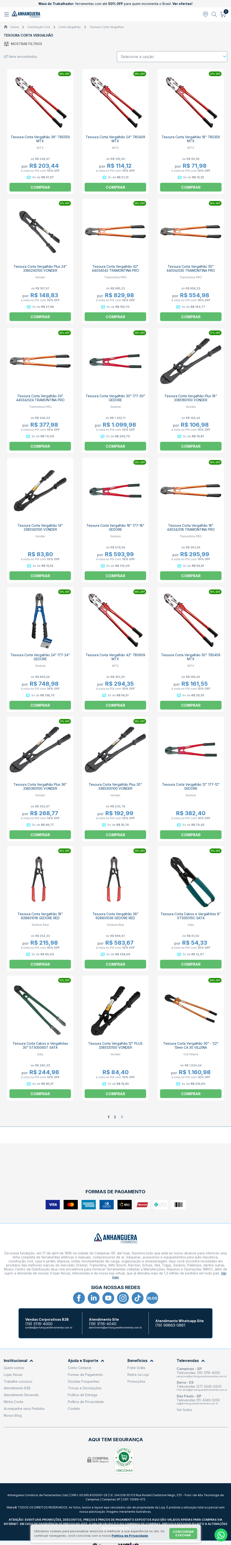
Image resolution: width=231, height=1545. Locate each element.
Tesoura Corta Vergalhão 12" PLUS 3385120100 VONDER (115, 1045)
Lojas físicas (13, 1375)
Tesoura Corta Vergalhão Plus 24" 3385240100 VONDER (40, 268)
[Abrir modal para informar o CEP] (205, 14)
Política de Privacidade (86, 1402)
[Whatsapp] (220, 1534)
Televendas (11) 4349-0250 (198, 1400)
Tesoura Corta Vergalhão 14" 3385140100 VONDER (40, 527)
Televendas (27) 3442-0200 (199, 1386)
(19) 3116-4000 (38, 1324)
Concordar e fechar (183, 1533)
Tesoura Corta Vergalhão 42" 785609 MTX (115, 657)
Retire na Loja (138, 1375)
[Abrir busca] (214, 14)
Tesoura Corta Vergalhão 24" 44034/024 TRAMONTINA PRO (40, 398)
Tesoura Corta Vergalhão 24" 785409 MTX (115, 139)
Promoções (136, 1381)
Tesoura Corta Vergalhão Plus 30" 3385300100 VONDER (115, 786)
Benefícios (140, 1360)
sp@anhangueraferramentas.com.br (197, 1403)
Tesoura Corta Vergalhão (106, 27)
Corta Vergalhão (70, 27)
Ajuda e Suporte (86, 1360)
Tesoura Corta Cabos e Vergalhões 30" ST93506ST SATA (40, 1045)
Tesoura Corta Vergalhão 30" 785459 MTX (190, 657)
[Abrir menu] (7, 14)
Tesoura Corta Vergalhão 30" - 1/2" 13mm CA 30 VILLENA (190, 1045)
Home (14, 27)
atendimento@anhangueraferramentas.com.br (115, 1327)
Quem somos (14, 1368)
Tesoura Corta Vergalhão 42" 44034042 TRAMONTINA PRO (115, 268)
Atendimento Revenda (21, 1395)
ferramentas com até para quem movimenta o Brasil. (115, 4)
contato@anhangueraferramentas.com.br (48, 1327)
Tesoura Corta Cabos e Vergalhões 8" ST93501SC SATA (191, 916)
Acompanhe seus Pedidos (24, 1409)
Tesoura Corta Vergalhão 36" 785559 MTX (40, 139)
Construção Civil (38, 27)
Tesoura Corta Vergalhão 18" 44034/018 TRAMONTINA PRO (191, 527)
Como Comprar (80, 1368)
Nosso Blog (13, 1415)
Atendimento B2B (17, 1388)
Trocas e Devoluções (85, 1388)
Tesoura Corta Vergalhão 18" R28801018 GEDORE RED (40, 916)
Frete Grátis (136, 1368)
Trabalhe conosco (18, 1381)
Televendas (191, 1360)
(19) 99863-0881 (170, 1325)
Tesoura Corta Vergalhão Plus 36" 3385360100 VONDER (40, 786)
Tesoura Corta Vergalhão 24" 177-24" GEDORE (40, 657)
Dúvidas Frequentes (83, 1381)
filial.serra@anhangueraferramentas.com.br (202, 1389)
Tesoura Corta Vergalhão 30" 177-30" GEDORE (115, 398)
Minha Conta (13, 1402)
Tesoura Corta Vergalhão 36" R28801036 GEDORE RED (115, 916)
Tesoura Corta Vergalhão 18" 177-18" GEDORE (115, 527)
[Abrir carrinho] (223, 14)
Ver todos (184, 1410)
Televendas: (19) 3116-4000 (198, 1373)
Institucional (18, 1360)
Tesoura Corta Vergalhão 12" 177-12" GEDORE (191, 786)
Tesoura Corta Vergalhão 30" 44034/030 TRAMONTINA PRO (190, 268)
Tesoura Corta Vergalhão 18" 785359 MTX (190, 139)
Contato (74, 1409)
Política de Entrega (82, 1395)
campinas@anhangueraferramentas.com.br (202, 1376)
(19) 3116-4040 (102, 1324)
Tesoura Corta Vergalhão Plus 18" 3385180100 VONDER (190, 398)
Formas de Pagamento (85, 1375)
